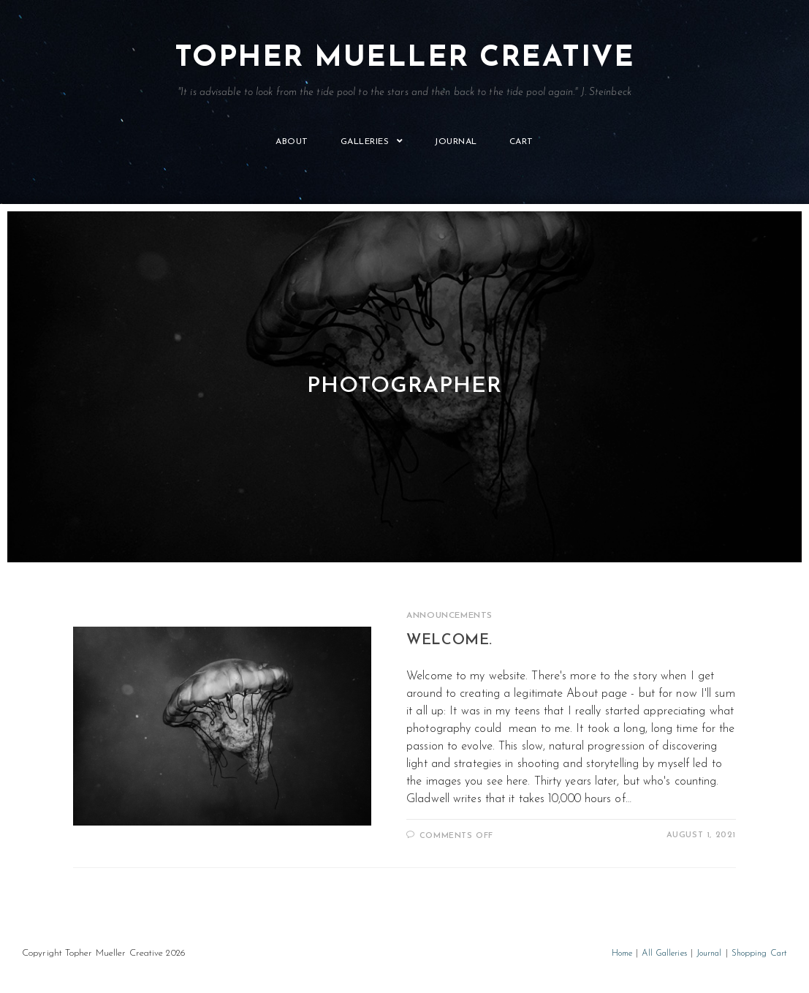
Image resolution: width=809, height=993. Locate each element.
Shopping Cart (759, 953)
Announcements (449, 615)
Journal (709, 953)
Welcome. (449, 640)
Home (622, 953)
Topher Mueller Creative (404, 71)
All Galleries (664, 953)
